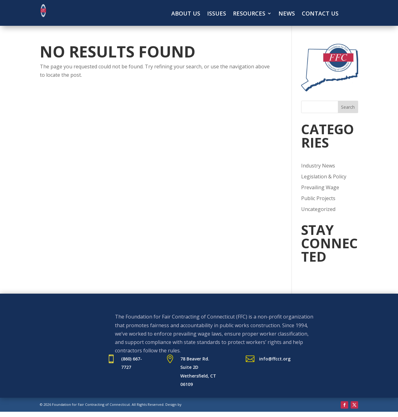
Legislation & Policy (323, 176)
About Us (185, 14)
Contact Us (320, 14)
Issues (216, 14)
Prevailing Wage (320, 187)
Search (348, 107)
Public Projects (318, 198)
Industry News (318, 165)
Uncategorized (318, 209)
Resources (249, 14)
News (286, 14)
